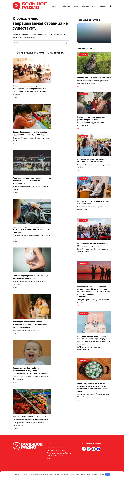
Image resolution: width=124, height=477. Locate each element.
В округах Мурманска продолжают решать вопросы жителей (92, 118)
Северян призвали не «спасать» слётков (94, 77)
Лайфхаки (66, 6)
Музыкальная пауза (88, 6)
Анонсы (103, 6)
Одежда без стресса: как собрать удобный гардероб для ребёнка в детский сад (31, 132)
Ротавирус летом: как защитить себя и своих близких (93, 202)
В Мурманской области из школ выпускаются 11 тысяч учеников (90, 160)
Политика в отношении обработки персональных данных (59, 451)
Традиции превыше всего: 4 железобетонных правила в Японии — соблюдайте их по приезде (32, 180)
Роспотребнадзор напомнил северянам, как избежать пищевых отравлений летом (30, 415)
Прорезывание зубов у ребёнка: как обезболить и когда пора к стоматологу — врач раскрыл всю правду (30, 368)
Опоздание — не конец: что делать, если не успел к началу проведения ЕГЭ (29, 87)
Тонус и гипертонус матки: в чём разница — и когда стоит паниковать (31, 275)
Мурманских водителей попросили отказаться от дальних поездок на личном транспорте (31, 228)
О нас (49, 441)
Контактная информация (56, 447)
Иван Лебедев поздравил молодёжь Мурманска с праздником (92, 244)
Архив (49, 456)
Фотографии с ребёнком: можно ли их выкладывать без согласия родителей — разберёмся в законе (31, 322)
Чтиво (75, 6)
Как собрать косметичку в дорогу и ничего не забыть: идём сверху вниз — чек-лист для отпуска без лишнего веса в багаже (94, 340)
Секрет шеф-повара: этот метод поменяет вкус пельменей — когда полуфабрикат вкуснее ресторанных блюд (92, 387)
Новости (55, 6)
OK (107, 474)
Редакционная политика (55, 444)
